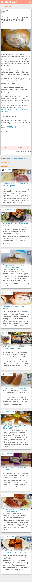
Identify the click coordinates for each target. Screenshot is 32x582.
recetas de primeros (23, 158)
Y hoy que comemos (9, 494)
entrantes (7, 158)
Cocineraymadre (8, 169)
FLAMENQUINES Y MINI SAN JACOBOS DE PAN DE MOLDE (16, 552)
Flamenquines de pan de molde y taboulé (16, 468)
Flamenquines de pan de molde (16, 388)
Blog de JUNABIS (8, 373)
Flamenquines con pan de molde (13, 308)
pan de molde (14, 158)
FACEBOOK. (11, 127)
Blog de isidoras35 (8, 453)
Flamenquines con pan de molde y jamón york (13, 266)
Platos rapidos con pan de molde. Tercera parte (13, 347)
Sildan (7, 10)
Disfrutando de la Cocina (10, 209)
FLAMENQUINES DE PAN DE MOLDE (15, 224)
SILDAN (13, 123)
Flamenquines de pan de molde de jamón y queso (16, 510)
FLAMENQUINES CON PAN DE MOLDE (14, 427)
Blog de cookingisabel (9, 536)
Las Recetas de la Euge (9, 411)
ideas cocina (8, 6)
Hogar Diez (7, 250)
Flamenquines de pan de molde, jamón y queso (16, 185)
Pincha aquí (24, 148)
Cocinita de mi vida (8, 292)
